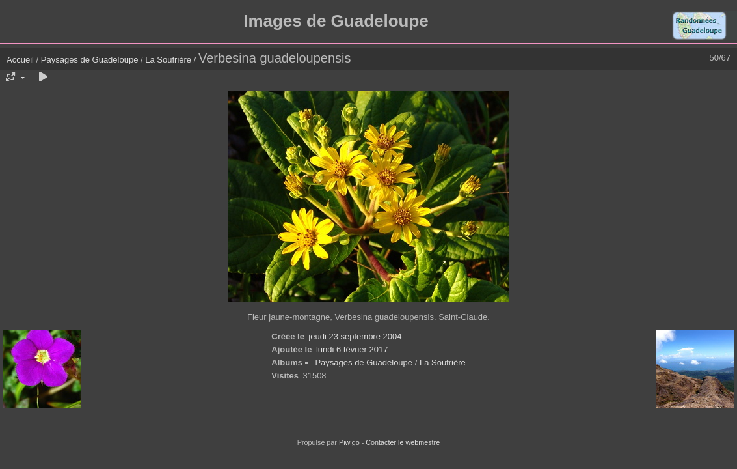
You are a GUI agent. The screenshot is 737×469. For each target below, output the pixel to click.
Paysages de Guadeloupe (90, 59)
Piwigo (349, 442)
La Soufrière (168, 59)
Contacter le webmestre (403, 442)
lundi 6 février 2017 (352, 349)
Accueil (20, 59)
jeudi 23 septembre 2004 (354, 336)
